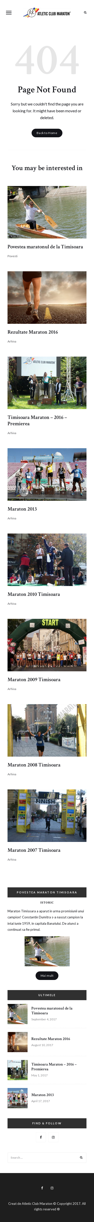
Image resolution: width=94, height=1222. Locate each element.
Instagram (53, 1137)
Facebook (41, 1137)
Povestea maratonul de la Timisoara (45, 246)
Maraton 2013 (22, 509)
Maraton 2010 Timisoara (34, 594)
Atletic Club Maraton (37, 1204)
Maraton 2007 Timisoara (34, 850)
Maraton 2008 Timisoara (34, 764)
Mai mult (47, 975)
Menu (9, 12)
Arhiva (12, 341)
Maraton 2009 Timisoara (34, 679)
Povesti (13, 256)
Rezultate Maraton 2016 (33, 332)
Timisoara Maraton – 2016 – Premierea (37, 420)
